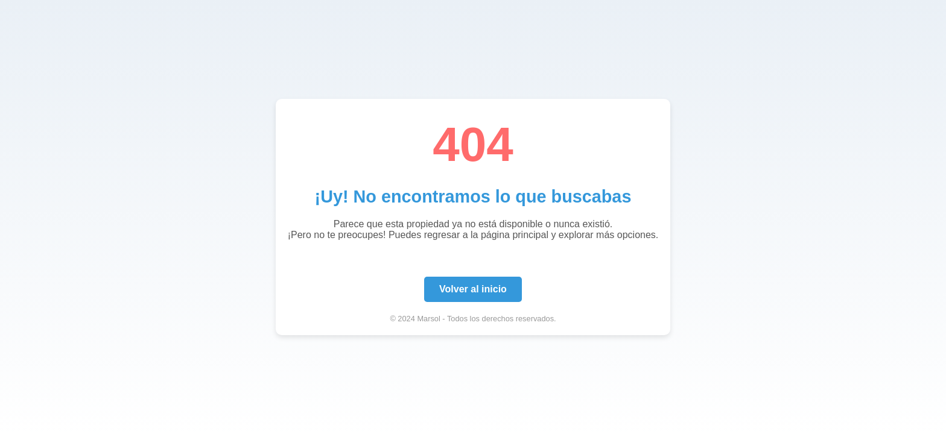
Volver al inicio (473, 289)
